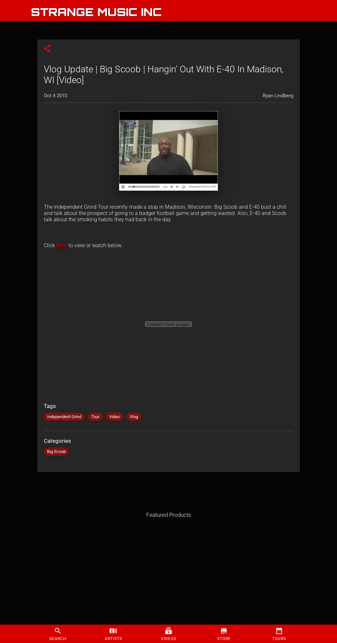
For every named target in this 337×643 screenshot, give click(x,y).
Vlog (134, 416)
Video (114, 416)
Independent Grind (64, 416)
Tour (95, 416)
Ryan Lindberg (278, 96)
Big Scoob (56, 451)
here (61, 245)
